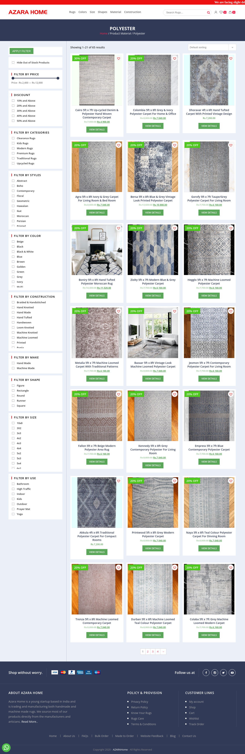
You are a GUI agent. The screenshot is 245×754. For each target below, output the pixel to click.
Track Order (196, 724)
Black (20, 246)
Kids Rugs (22, 143)
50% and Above (26, 121)
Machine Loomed (27, 337)
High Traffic (24, 489)
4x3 (19, 443)
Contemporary (25, 191)
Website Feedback (151, 736)
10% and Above (26, 100)
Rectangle (23, 390)
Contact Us (189, 736)
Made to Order (124, 736)
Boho (20, 186)
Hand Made (24, 312)
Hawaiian (22, 206)
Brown (21, 261)
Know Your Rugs (141, 713)
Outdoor (22, 504)
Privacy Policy (139, 701)
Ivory (20, 282)
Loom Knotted (25, 327)
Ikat (19, 211)
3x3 (19, 433)
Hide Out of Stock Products (33, 62)
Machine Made (26, 368)
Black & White (25, 251)
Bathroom (23, 484)
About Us (69, 736)
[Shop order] (212, 47)
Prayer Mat (23, 509)
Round (21, 395)
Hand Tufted (24, 317)
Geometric (23, 201)
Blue (19, 256)
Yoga (20, 514)
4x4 (19, 448)
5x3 (19, 458)
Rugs (72, 12)
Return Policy (139, 707)
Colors (82, 12)
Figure (20, 385)
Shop (192, 707)
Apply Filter (21, 51)
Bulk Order (102, 736)
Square (21, 405)
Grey (20, 276)
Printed (21, 226)
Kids (19, 499)
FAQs (85, 736)
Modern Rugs (25, 148)
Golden (21, 266)
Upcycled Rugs (25, 163)
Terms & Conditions (143, 724)
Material (115, 12)
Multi (20, 287)
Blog (173, 736)
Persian (21, 221)
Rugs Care (137, 718)
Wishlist (194, 718)
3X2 (19, 428)
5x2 (19, 453)
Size (92, 12)
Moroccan (23, 216)
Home (104, 33)
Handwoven (24, 322)
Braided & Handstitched (31, 302)
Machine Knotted (27, 332)
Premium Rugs (25, 153)
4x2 (19, 438)
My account (196, 701)
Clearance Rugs (26, 138)
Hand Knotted (25, 307)
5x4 (19, 463)
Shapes (102, 12)
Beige (20, 241)
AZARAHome (120, 749)
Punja (20, 347)
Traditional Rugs (27, 158)
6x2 (19, 468)
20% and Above (26, 105)
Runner (21, 400)
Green (20, 271)
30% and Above (26, 110)
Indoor (21, 494)
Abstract (22, 181)
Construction (132, 12)
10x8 (19, 423)
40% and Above (26, 115)
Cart (191, 713)
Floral (20, 196)
